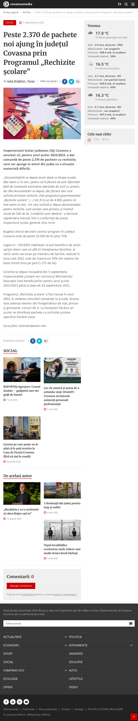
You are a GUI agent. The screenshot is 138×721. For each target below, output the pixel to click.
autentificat (28, 594)
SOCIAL (27, 12)
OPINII (7, 687)
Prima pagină (10, 12)
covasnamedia (17, 4)
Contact (65, 709)
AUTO (73, 670)
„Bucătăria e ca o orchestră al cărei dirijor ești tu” (20, 511)
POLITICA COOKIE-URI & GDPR (105, 709)
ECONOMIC (11, 645)
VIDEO (73, 687)
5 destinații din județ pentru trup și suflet (62, 505)
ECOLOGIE (10, 679)
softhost (45, 714)
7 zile (96, 139)
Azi (89, 139)
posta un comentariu (65, 594)
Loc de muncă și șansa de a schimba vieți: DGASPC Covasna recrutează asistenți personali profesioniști (61, 396)
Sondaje (78, 709)
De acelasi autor (17, 475)
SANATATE (76, 654)
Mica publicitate (48, 709)
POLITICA (75, 637)
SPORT (8, 654)
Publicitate (28, 709)
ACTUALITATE (12, 637)
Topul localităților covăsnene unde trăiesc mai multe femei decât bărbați (62, 549)
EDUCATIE (76, 662)
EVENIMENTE (78, 645)
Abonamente (10, 709)
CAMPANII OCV (13, 670)
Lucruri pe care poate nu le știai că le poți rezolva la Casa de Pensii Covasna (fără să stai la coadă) (20, 450)
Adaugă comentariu (21, 585)
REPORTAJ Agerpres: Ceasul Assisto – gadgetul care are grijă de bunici (21, 390)
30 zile (105, 139)
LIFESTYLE (76, 679)
